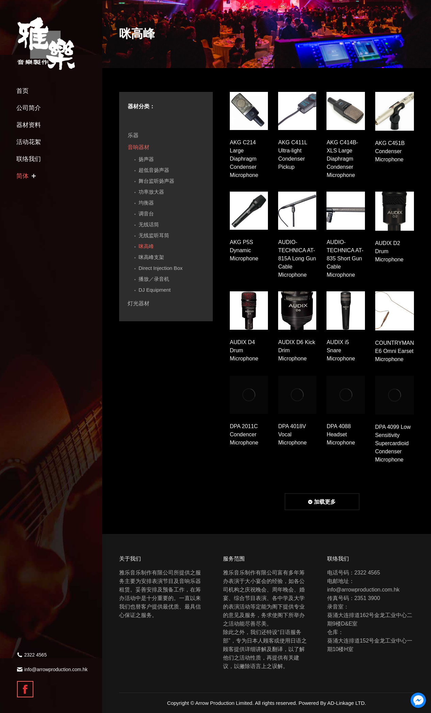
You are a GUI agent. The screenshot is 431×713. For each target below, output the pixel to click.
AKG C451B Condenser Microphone (390, 151)
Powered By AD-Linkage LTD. (332, 703)
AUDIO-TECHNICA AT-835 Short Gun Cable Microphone (344, 258)
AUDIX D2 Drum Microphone (389, 251)
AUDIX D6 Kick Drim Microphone (296, 350)
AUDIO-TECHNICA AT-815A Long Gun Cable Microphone (297, 258)
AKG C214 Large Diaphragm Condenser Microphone (244, 159)
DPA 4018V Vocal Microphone (292, 434)
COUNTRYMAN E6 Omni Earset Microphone (394, 351)
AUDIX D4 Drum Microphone (244, 350)
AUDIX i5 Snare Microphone (340, 350)
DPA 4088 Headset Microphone (340, 434)
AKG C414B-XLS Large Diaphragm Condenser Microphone (342, 159)
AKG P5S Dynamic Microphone (244, 250)
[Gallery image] (249, 111)
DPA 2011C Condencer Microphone (244, 434)
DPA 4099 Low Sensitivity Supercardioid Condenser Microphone (393, 443)
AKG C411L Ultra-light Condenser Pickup (292, 155)
